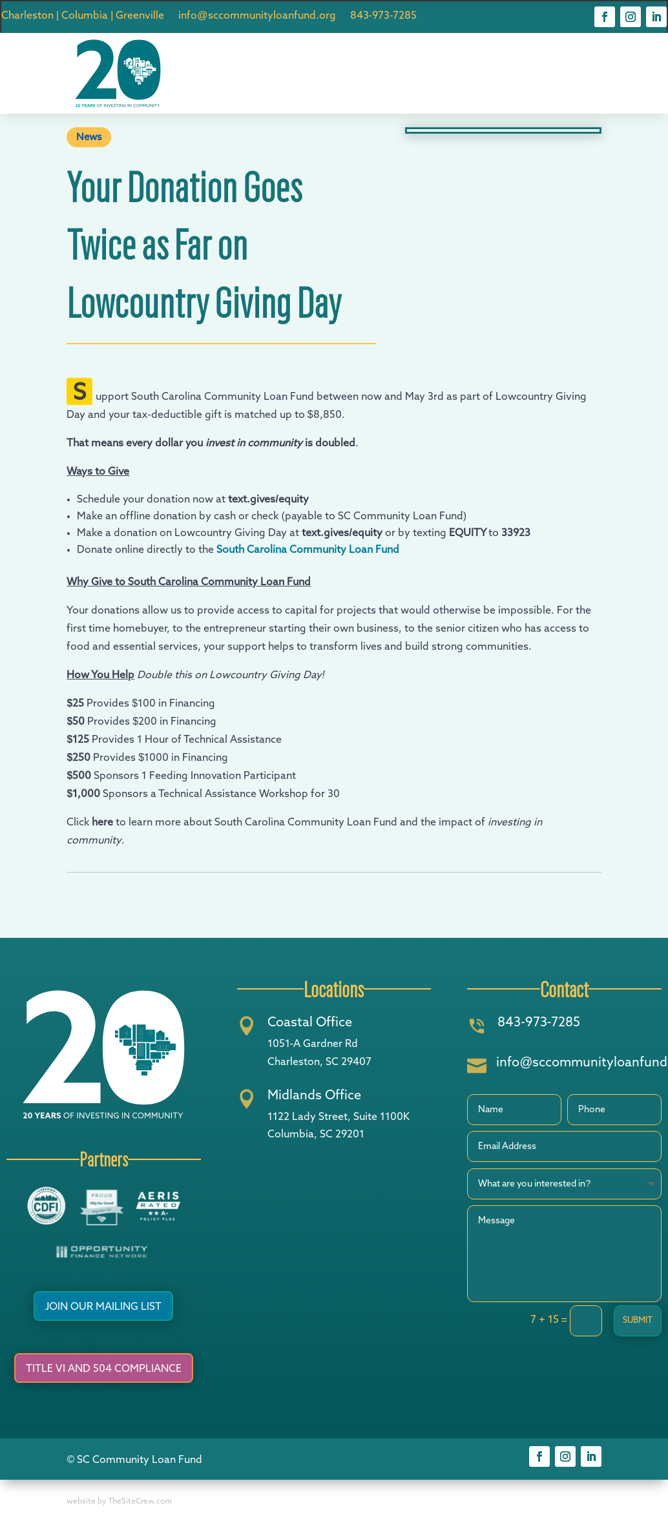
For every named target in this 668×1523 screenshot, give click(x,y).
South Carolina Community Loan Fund (307, 550)
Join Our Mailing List (103, 1307)
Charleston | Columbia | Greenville (82, 16)
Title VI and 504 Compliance (104, 1369)
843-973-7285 (383, 16)
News (473, 73)
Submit (637, 1320)
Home (250, 73)
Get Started (631, 73)
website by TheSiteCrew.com (119, 1502)
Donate (511, 73)
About (293, 73)
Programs (348, 73)
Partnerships (418, 73)
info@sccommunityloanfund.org (256, 16)
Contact (554, 73)
